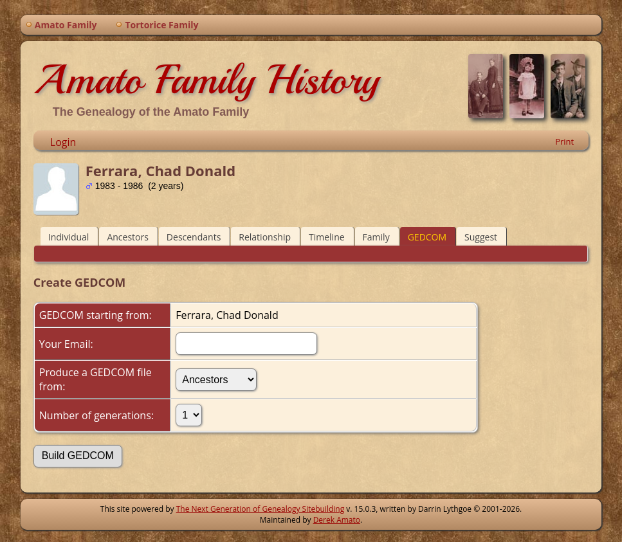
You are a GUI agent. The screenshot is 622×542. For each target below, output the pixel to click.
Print (564, 141)
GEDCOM (427, 237)
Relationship (265, 237)
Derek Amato (336, 519)
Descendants (194, 237)
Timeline (327, 237)
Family (376, 237)
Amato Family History (206, 79)
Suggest (480, 237)
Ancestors (127, 237)
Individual (68, 237)
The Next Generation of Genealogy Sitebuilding (260, 508)
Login (63, 142)
